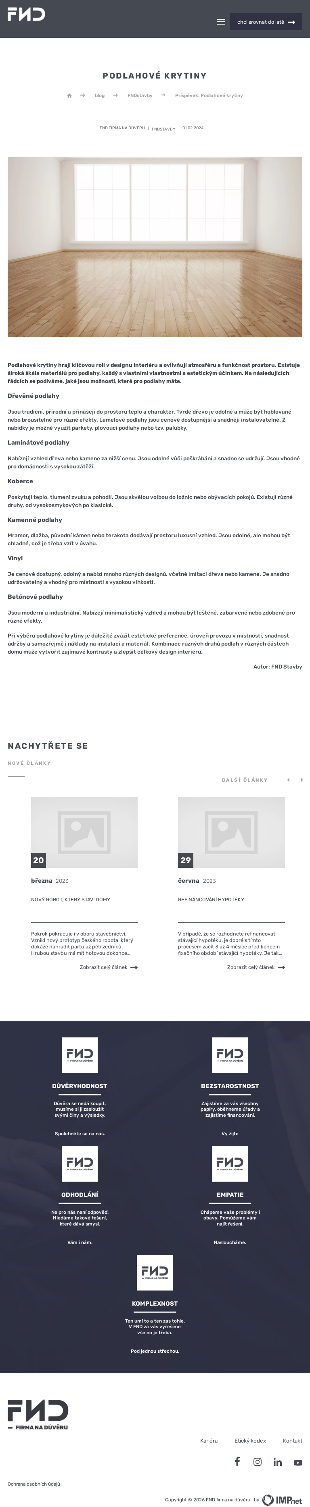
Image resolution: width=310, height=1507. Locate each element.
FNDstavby (140, 81)
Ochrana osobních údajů (34, 1470)
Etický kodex (250, 1426)
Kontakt (292, 1426)
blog (100, 81)
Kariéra (209, 1426)
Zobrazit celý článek (109, 953)
